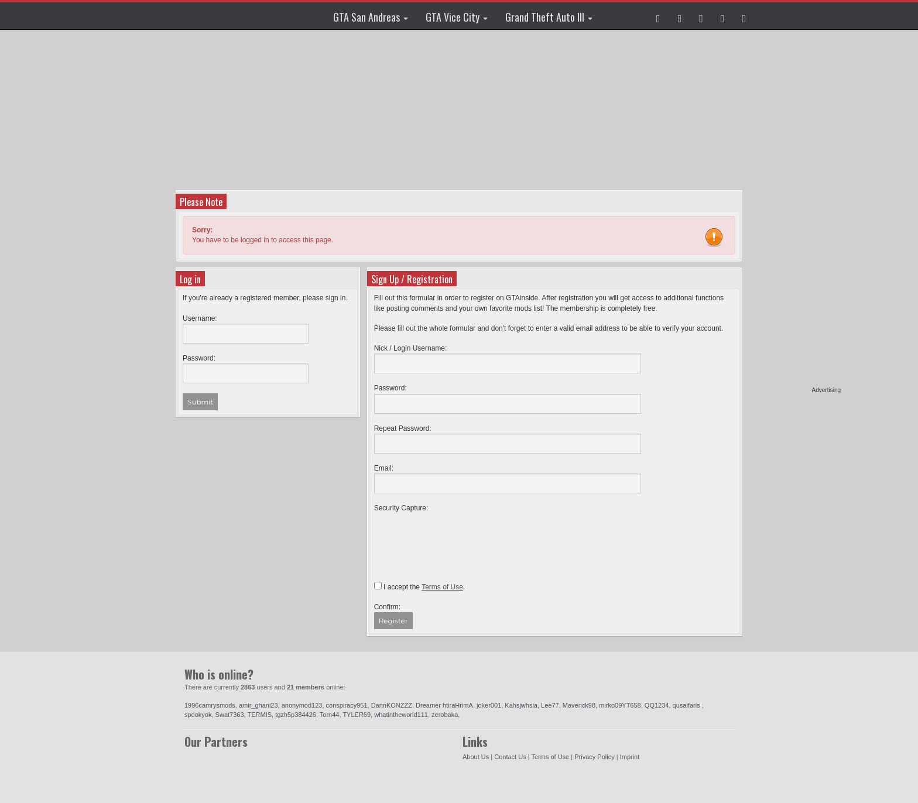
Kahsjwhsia (521, 705)
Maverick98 (579, 705)
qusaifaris (687, 705)
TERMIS (259, 714)
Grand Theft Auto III (548, 17)
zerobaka (444, 714)
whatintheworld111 (401, 714)
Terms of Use (550, 756)
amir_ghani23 (258, 705)
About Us (476, 756)
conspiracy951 (347, 705)
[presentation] (463, 536)
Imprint (630, 756)
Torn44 (330, 714)
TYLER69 (356, 714)
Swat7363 (229, 714)
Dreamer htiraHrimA (444, 705)
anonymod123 (302, 705)
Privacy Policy (594, 756)
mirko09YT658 (620, 705)
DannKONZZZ (391, 705)
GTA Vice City (457, 17)
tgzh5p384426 (295, 714)
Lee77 (550, 705)
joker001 (489, 705)
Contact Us (510, 756)
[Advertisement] (795, 210)
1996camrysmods (209, 705)
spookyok (197, 714)
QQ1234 (657, 705)
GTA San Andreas (370, 17)
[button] (658, 15)
